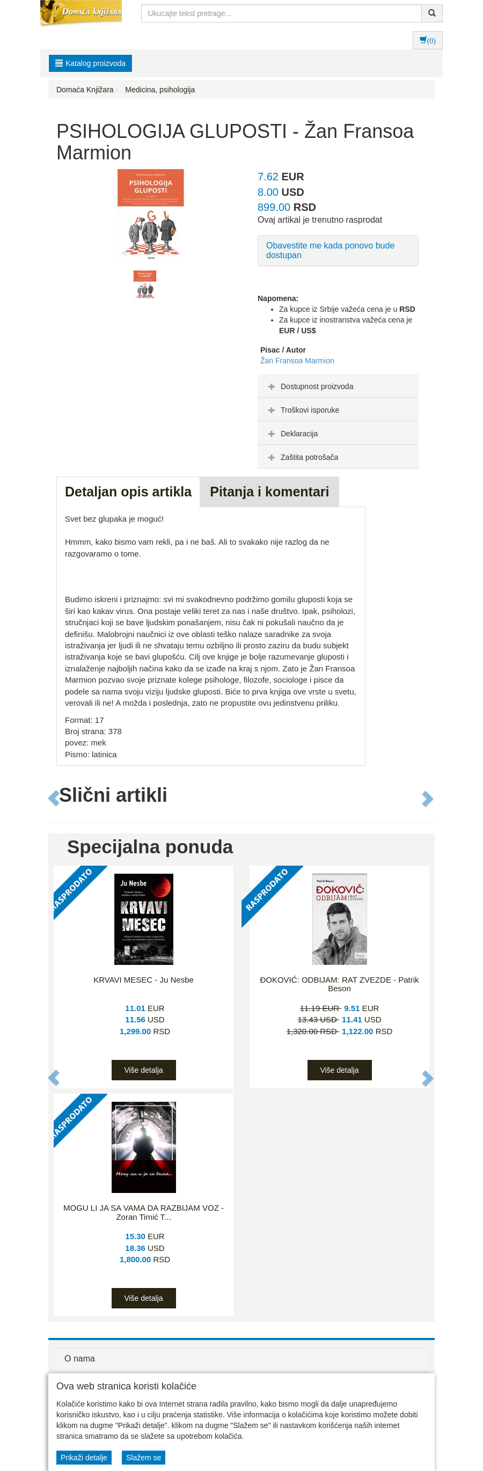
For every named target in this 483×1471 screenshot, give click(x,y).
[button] (54, 798)
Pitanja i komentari (269, 491)
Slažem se (143, 1457)
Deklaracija (292, 433)
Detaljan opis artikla (128, 491)
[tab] (338, 386)
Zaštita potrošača (302, 457)
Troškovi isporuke (302, 410)
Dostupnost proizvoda (309, 386)
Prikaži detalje (84, 1457)
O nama (79, 1358)
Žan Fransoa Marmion (297, 360)
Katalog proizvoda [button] (90, 63)
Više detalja (143, 1070)
